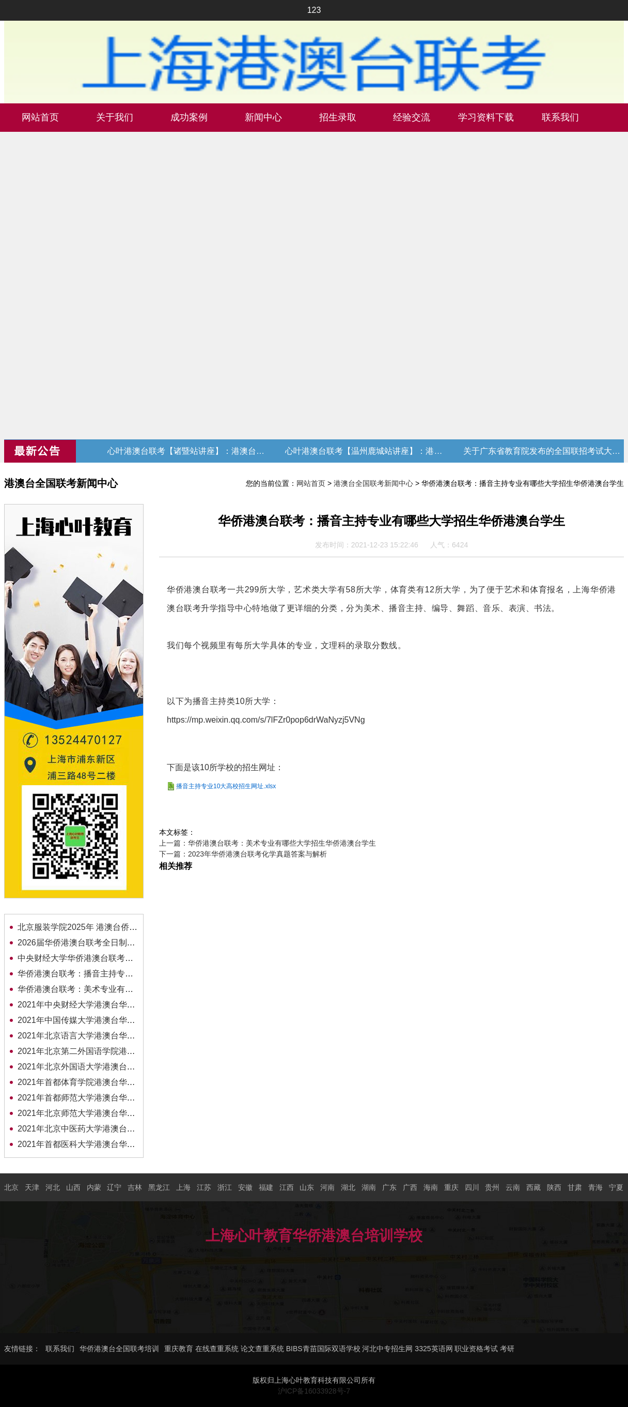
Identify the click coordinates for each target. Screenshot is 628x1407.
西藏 (533, 1187)
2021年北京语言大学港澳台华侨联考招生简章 (101, 1035)
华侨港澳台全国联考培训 (119, 1348)
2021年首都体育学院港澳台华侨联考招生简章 (101, 1082)
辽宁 (114, 1187)
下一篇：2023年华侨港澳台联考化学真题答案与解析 (243, 854)
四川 (472, 1187)
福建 (266, 1187)
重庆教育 (178, 1348)
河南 (327, 1187)
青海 (595, 1187)
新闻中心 (263, 117)
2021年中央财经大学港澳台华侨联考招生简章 (101, 1004)
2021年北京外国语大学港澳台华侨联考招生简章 (105, 1066)
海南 (430, 1187)
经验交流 (411, 117)
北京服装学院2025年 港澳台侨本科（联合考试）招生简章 (123, 927)
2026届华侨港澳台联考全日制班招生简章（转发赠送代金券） (130, 942)
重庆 (451, 1187)
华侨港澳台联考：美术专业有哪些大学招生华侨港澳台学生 (125, 989)
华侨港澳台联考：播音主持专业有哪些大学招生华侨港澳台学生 (133, 973)
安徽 (245, 1187)
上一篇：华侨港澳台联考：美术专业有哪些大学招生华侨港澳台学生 (267, 843)
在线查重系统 (217, 1348)
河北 (52, 1187)
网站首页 (40, 117)
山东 (307, 1187)
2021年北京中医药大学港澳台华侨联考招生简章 (105, 1128)
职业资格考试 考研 (484, 1348)
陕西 (554, 1187)
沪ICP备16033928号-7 (314, 1391)
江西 (286, 1187)
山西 (73, 1187)
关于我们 (114, 117)
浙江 (224, 1187)
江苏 (204, 1187)
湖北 (348, 1187)
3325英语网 (433, 1348)
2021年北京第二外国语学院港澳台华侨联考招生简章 (114, 1051)
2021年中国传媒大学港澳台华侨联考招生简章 (101, 1020)
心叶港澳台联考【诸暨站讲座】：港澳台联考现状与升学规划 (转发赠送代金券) (187, 451)
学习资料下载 (486, 117)
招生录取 (337, 117)
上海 (183, 1187)
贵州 (492, 1187)
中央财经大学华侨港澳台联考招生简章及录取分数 (108, 958)
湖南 (369, 1187)
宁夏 (616, 1187)
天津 (32, 1187)
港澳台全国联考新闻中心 (373, 483)
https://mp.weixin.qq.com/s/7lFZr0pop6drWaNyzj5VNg (266, 719)
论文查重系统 (262, 1348)
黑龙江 (159, 1187)
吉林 (135, 1187)
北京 (11, 1187)
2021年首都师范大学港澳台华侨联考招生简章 (101, 1097)
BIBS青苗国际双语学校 (323, 1348)
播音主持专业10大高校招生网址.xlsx (226, 786)
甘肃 (575, 1187)
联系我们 (560, 117)
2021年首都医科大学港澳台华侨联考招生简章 (101, 1144)
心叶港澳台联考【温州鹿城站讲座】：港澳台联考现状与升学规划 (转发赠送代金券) (365, 451)
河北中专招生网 (387, 1348)
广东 (389, 1187)
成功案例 (189, 117)
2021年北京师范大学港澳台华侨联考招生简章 (101, 1113)
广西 (410, 1187)
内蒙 (94, 1187)
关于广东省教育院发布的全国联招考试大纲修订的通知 (543, 451)
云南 (513, 1187)
